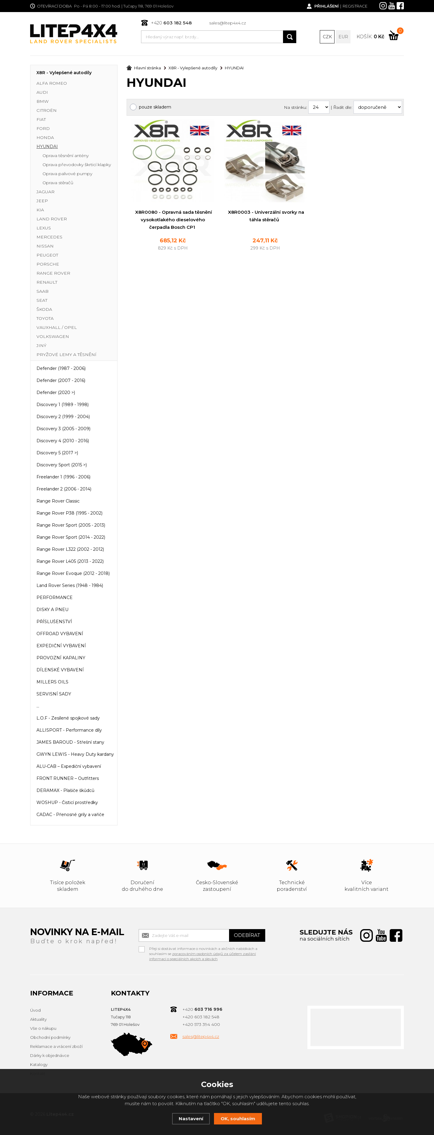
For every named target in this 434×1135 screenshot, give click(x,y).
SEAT (41, 300)
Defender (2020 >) (55, 392)
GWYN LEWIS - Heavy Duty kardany (75, 754)
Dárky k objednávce (49, 1055)
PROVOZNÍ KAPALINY (60, 658)
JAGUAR (45, 191)
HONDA (45, 137)
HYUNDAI (47, 146)
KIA (40, 210)
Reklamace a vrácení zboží (56, 1046)
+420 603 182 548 (200, 1017)
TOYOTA (45, 318)
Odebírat (247, 935)
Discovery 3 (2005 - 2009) (63, 428)
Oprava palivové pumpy (67, 173)
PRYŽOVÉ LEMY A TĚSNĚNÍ (66, 354)
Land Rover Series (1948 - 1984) (69, 585)
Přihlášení (326, 6)
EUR (343, 36)
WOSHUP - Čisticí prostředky (67, 802)
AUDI (42, 92)
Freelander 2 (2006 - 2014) (63, 489)
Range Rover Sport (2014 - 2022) (70, 537)
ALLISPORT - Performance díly (69, 730)
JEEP (42, 200)
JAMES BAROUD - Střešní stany (70, 742)
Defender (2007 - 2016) (60, 380)
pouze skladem (155, 107)
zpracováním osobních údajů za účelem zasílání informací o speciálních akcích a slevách (202, 956)
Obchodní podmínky (50, 1037)
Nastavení (191, 1118)
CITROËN (46, 110)
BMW (42, 101)
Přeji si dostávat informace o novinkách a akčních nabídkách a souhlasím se (203, 949)
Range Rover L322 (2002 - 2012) (70, 549)
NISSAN (45, 246)
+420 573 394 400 (201, 1024)
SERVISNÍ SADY (53, 694)
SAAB (42, 291)
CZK (327, 36)
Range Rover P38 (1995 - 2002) (69, 513)
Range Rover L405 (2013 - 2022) (70, 561)
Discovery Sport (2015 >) (61, 465)
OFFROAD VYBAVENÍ (59, 633)
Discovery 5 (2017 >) (57, 453)
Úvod (35, 1010)
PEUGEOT (47, 255)
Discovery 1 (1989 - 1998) (62, 404)
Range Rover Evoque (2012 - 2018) (73, 573)
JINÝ (41, 345)
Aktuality (38, 1019)
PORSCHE (47, 264)
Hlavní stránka (144, 67)
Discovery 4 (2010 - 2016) (62, 440)
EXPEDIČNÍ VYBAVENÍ (61, 645)
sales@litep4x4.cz (227, 23)
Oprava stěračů (57, 182)
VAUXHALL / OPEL (56, 327)
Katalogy (39, 1064)
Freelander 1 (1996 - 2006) (63, 477)
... (37, 706)
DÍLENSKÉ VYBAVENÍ (60, 670)
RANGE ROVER (53, 273)
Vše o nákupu (43, 1028)
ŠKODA (44, 309)
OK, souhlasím (238, 1118)
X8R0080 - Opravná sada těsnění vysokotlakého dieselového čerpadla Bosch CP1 (173, 219)
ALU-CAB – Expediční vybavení (68, 766)
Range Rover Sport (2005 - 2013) (70, 525)
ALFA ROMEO (51, 83)
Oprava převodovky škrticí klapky (76, 164)
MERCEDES (49, 237)
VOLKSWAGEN (52, 336)
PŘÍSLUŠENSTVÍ (54, 621)
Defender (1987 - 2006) (61, 368)
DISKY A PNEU (52, 609)
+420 (171, 23)
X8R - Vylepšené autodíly (64, 72)
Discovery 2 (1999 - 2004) (63, 416)
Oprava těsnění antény (65, 155)
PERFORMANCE (54, 597)
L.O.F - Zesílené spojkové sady (68, 718)
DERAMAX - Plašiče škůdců (65, 790)
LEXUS (43, 228)
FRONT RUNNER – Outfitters (67, 778)
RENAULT (46, 282)
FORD (43, 128)
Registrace (355, 6)
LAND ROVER (51, 219)
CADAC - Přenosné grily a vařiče (70, 814)
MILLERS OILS (52, 682)
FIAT (41, 119)
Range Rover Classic (58, 501)
